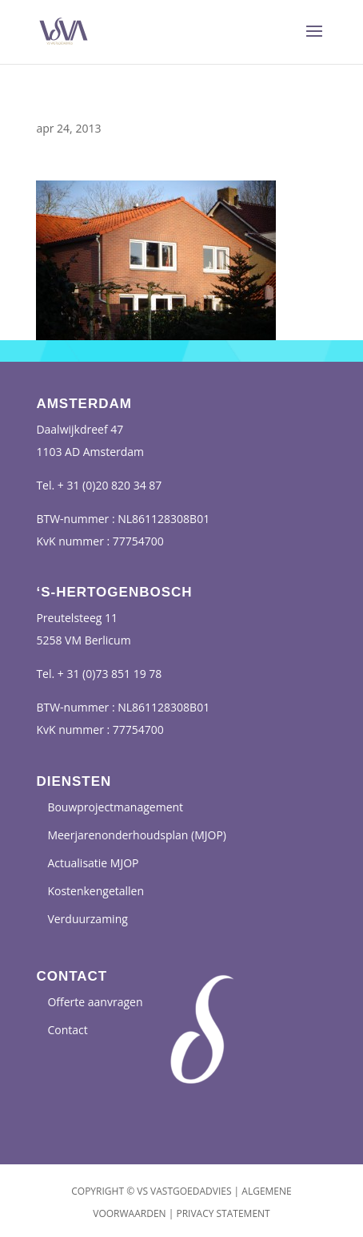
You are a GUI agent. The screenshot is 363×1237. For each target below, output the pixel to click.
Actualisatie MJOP (92, 862)
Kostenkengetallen (95, 890)
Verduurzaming (87, 918)
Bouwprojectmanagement (115, 807)
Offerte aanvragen (94, 1001)
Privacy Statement (222, 1213)
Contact (67, 1029)
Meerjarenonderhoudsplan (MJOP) (136, 835)
